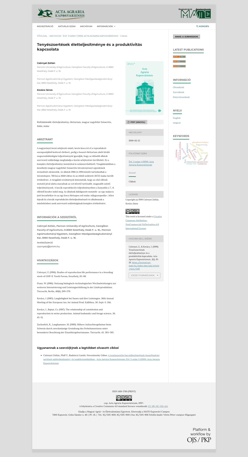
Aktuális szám (66, 26)
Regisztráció (45, 26)
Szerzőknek (178, 92)
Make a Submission (186, 36)
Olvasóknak (178, 87)
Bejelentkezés (203, 9)
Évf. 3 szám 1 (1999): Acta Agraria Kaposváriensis (90, 36)
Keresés (202, 26)
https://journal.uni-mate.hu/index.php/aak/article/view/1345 (144, 265)
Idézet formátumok (143, 275)
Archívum (86, 26)
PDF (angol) (137, 122)
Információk (105, 26)
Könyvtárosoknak (181, 97)
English (177, 118)
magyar (177, 122)
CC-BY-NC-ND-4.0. (158, 406)
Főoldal (42, 36)
